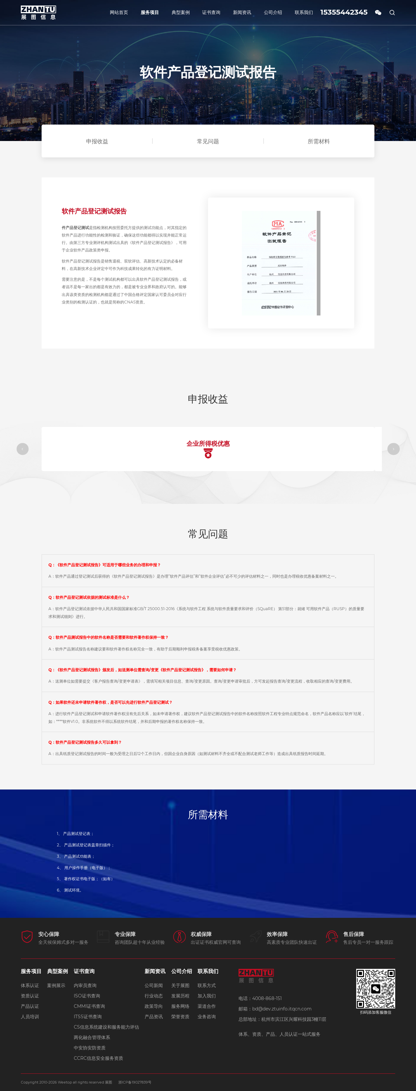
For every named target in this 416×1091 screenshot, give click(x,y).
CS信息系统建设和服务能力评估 (106, 1027)
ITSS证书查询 (88, 1017)
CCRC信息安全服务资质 (98, 1058)
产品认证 (30, 1006)
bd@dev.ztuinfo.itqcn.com (282, 1009)
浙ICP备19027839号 (134, 1082)
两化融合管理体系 (92, 1037)
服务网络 (180, 1006)
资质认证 (30, 996)
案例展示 (56, 985)
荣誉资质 (180, 1017)
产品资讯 (154, 1017)
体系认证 (30, 985)
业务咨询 (207, 1017)
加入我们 (207, 996)
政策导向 (154, 1006)
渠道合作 (207, 1006)
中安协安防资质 (90, 1048)
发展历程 (180, 996)
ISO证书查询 (87, 996)
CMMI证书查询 (89, 1006)
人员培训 (30, 1017)
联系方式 (207, 985)
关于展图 (180, 985)
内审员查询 (85, 985)
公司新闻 (154, 985)
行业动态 (154, 996)
